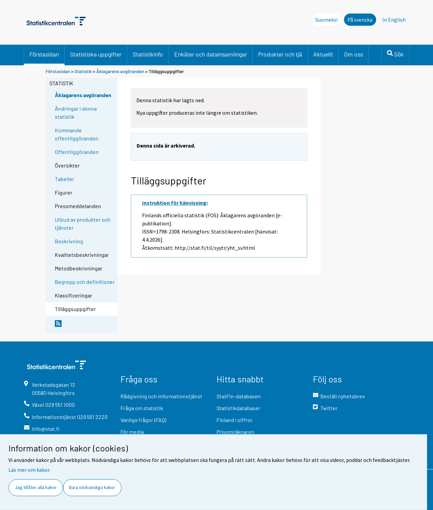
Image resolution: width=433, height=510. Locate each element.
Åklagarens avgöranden (120, 71)
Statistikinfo (148, 54)
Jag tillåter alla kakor (36, 487)
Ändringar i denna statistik (76, 112)
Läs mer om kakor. (29, 469)
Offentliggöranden (77, 152)
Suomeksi (326, 19)
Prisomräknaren (235, 431)
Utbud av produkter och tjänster (83, 223)
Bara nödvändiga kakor (92, 487)
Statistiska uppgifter (95, 54)
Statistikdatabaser (238, 408)
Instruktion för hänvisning (174, 202)
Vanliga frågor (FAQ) (143, 420)
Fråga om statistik (141, 408)
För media (132, 431)
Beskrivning (69, 241)
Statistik (83, 71)
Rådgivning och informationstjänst (161, 396)
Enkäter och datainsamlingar (210, 54)
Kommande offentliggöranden (76, 134)
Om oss (353, 54)
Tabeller (64, 179)
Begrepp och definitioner (85, 282)
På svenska (359, 19)
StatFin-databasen (238, 396)
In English (394, 19)
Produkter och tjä (280, 54)
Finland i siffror (234, 420)
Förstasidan (44, 54)
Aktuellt (323, 54)
